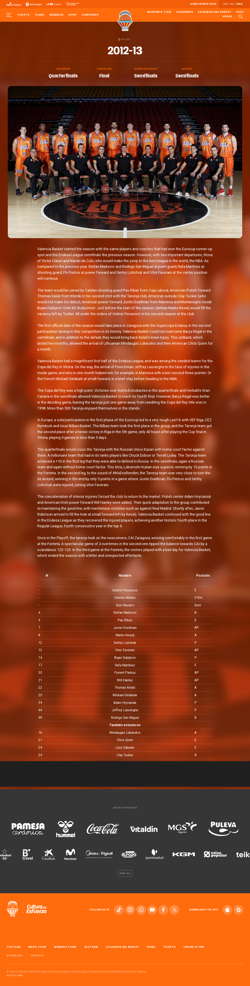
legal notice (47, 970)
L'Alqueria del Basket (215, 12)
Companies (90, 15)
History (124, 39)
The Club (14, 945)
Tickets (23, 15)
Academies (184, 12)
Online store (193, 945)
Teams (39, 15)
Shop (72, 15)
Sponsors (15, 954)
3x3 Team (91, 945)
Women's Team (65, 945)
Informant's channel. (135, 970)
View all (125, 872)
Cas (225, 4)
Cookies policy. (79, 970)
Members (56, 15)
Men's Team (37, 945)
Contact (37, 954)
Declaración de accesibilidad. (105, 970)
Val (232, 4)
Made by (15, 973)
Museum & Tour (159, 12)
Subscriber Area (203, 4)
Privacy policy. (63, 970)
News (151, 945)
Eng (239, 4)
